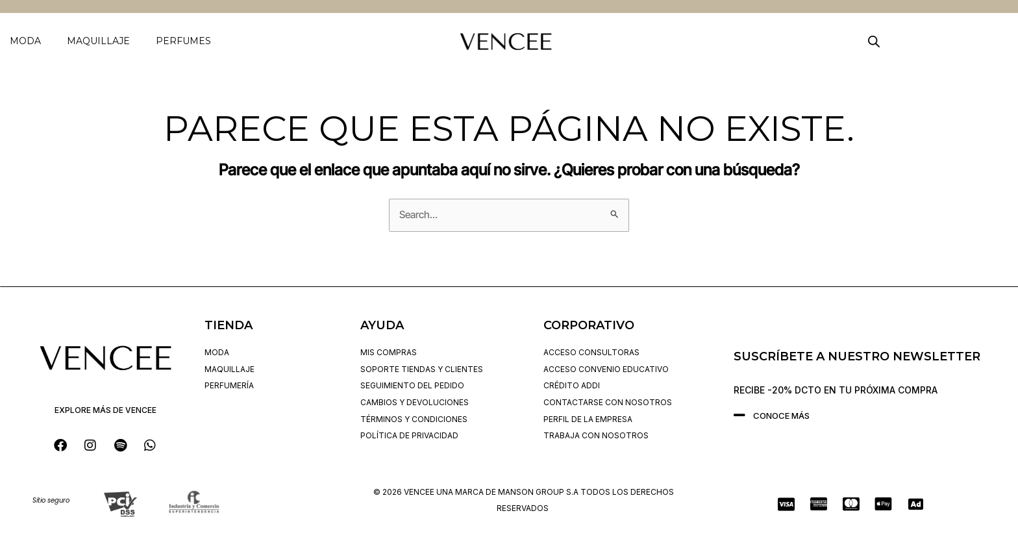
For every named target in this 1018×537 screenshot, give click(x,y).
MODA (25, 41)
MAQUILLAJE (98, 41)
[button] (28, 41)
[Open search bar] (873, 41)
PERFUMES (183, 41)
